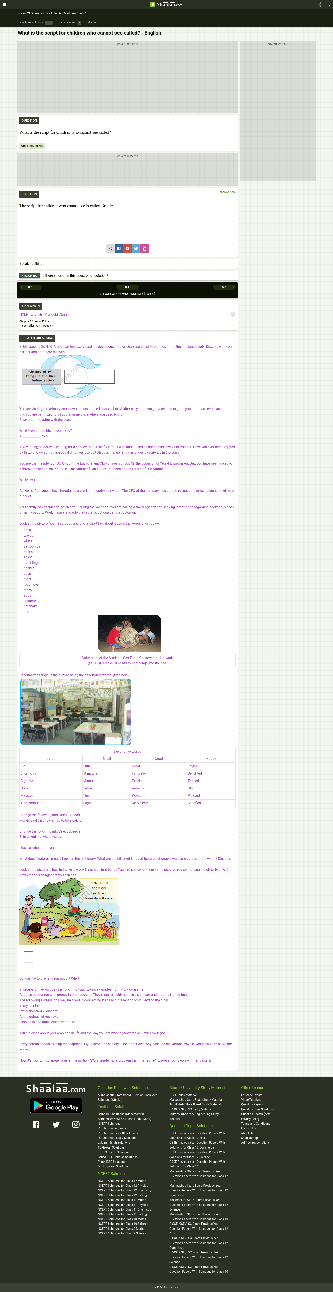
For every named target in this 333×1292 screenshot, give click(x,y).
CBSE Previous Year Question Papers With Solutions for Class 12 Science (197, 1154)
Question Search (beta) (256, 1114)
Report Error (29, 275)
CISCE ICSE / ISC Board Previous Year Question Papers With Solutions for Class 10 (198, 1269)
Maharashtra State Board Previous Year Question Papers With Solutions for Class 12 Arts (198, 1176)
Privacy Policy (250, 1119)
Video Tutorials (251, 1099)
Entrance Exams (251, 1095)
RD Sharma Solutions (112, 1128)
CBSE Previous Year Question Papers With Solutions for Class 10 (197, 1164)
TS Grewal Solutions (111, 1147)
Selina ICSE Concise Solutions (118, 1157)
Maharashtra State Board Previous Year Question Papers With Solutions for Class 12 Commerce (198, 1190)
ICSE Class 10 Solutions (113, 1152)
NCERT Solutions (109, 1123)
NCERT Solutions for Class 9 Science (122, 1233)
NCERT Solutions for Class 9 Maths (121, 1228)
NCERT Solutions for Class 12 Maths (122, 1181)
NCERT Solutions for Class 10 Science (123, 1223)
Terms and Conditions (255, 1123)
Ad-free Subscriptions (255, 1142)
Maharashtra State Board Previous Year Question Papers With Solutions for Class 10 (198, 1216)
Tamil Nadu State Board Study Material (195, 1104)
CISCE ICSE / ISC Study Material (190, 1109)
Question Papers (252, 1104)
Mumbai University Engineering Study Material (194, 1116)
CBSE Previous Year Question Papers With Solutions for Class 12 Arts (197, 1135)
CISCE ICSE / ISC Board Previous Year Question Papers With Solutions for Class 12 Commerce (198, 1242)
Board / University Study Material (197, 1087)
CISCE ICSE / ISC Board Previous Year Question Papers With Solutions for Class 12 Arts (198, 1228)
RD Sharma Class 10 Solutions (118, 1133)
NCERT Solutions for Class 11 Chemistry (124, 1209)
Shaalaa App (249, 1138)
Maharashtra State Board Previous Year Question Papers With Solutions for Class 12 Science (198, 1204)
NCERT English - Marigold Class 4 (44, 314)
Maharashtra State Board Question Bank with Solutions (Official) (127, 1097)
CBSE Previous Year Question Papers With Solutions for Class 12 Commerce (197, 1145)
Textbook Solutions (114, 1106)
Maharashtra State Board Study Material (195, 1099)
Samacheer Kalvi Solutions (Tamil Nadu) (124, 1119)
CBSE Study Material (183, 1095)
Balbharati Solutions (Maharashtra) (121, 1114)
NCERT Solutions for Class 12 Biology (123, 1195)
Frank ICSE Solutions (111, 1161)
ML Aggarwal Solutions (113, 1166)
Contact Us (248, 1128)
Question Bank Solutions (257, 1109)
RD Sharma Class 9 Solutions (117, 1138)
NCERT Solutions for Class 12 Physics (123, 1185)
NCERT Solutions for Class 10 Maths (122, 1219)
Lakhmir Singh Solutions (114, 1142)
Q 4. (127, 287)
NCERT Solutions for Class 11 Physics (123, 1205)
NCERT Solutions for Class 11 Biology (123, 1214)
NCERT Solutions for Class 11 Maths (122, 1200)
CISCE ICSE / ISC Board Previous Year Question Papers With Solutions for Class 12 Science (198, 1257)
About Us (247, 1133)
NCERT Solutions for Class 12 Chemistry (124, 1190)
